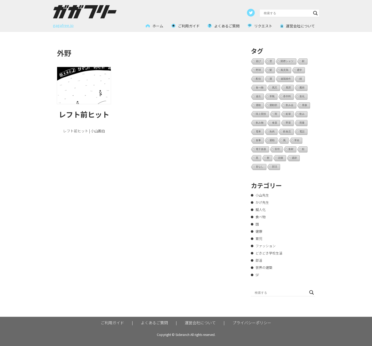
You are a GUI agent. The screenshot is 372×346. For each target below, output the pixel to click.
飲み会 (289, 105)
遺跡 (294, 157)
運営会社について (200, 322)
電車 (258, 131)
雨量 (302, 122)
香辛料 (287, 96)
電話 (302, 131)
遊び (258, 61)
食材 (290, 149)
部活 (274, 166)
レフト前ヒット (84, 114)
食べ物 (260, 87)
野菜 (288, 122)
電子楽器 (261, 149)
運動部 (273, 105)
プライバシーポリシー (252, 322)
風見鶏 (284, 70)
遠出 (258, 96)
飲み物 (260, 122)
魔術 (302, 87)
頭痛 (280, 157)
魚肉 (272, 131)
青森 (304, 105)
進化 (302, 96)
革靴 (272, 96)
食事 (258, 140)
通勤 (272, 140)
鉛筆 (288, 113)
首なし (260, 166)
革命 (296, 140)
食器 (274, 122)
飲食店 (287, 131)
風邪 (288, 87)
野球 (258, 70)
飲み (302, 113)
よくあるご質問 (154, 322)
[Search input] (287, 13)
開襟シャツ (287, 61)
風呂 (274, 87)
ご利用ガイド (112, 322)
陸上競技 (261, 113)
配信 (258, 78)
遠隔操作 (286, 78)
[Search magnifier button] (315, 13)
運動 (258, 105)
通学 (299, 70)
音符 (277, 149)
